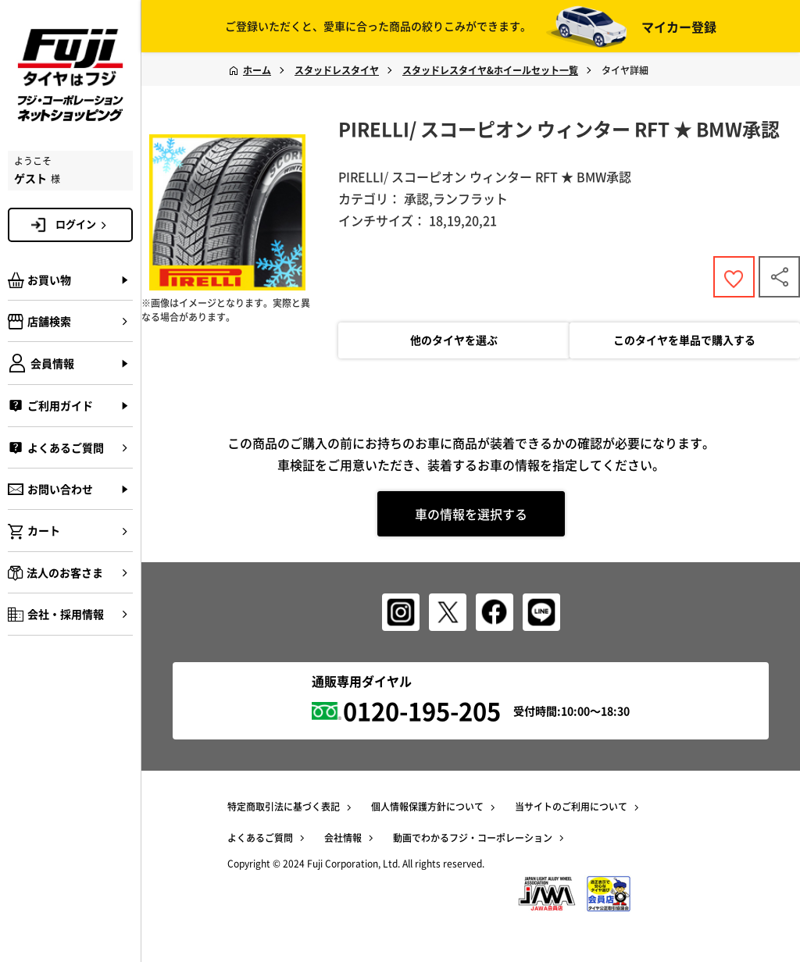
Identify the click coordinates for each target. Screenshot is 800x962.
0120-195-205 (421, 710)
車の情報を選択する (471, 514)
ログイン (83, 224)
